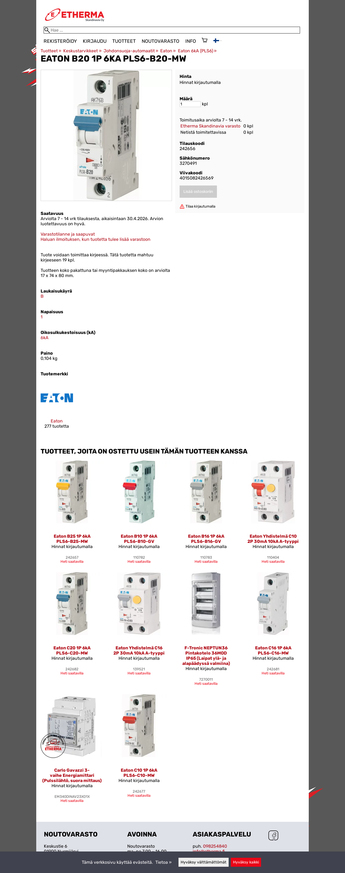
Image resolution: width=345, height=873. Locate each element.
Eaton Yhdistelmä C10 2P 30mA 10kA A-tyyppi (273, 539)
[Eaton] (57, 410)
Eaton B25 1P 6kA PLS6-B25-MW (72, 539)
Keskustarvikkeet (82, 50)
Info (190, 41)
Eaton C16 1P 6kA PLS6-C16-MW (273, 650)
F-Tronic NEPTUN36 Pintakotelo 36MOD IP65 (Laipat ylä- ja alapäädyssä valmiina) (206, 655)
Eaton (168, 50)
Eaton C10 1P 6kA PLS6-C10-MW (139, 773)
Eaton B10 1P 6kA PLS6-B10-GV (139, 539)
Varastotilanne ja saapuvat (68, 234)
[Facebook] (273, 836)
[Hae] (172, 30)
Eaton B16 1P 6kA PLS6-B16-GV (206, 539)
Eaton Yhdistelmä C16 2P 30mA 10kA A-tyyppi (139, 650)
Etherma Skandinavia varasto (210, 126)
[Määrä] (190, 104)
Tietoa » (163, 862)
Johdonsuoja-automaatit (131, 50)
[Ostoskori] (204, 41)
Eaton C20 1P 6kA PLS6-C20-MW (71, 650)
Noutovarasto (160, 41)
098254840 (215, 846)
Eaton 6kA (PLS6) (197, 50)
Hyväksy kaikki (246, 862)
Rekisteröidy (60, 41)
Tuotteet (124, 41)
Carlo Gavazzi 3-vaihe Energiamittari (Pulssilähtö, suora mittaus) (72, 775)
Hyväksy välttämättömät (203, 862)
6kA (45, 337)
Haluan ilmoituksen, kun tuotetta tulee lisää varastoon (95, 239)
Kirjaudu (95, 41)
